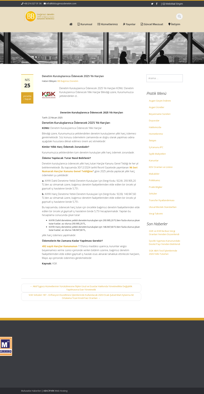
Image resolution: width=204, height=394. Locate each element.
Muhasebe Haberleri (31, 390)
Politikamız (154, 180)
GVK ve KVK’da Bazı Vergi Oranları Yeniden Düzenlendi (164, 232)
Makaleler (154, 173)
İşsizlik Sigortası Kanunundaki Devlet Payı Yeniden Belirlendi (164, 242)
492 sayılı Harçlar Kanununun (59, 246)
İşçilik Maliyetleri (157, 153)
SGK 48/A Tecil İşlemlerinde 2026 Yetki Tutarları (163, 252)
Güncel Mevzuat (81, 349)
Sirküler (153, 193)
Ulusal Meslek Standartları (162, 207)
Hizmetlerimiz (156, 133)
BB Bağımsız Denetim (67, 81)
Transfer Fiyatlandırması (161, 200)
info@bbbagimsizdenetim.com (61, 3)
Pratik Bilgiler (155, 187)
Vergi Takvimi (156, 213)
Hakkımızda (155, 127)
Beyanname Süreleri (159, 113)
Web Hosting (61, 390)
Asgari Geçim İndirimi (160, 100)
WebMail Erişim (173, 3)
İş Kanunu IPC (156, 147)
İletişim (152, 140)
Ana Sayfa (78, 339)
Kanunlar (154, 160)
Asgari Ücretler (156, 107)
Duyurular (154, 120)
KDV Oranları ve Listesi (161, 167)
